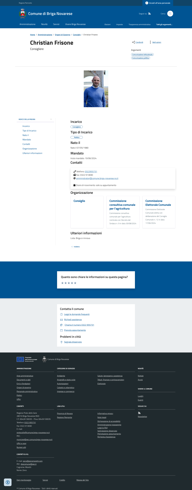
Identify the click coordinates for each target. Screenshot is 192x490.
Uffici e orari (21, 443)
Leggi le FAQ (102, 427)
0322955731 (91, 171)
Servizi (56, 24)
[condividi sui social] (137, 42)
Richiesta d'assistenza (106, 436)
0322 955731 (30, 422)
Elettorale (101, 383)
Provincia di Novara (65, 413)
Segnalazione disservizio (107, 430)
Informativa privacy (105, 413)
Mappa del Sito (83, 479)
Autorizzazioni (62, 383)
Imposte (119, 24)
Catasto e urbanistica (65, 387)
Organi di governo (24, 387)
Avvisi (140, 379)
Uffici (19, 399)
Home (32, 34)
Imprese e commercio (65, 391)
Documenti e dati (23, 379)
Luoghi (140, 396)
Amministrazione (27, 24)
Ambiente (61, 375)
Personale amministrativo (27, 391)
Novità (44, 24)
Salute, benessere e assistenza (109, 375)
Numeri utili (21, 447)
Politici (19, 395)
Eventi (140, 399)
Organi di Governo (62, 34)
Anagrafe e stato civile (66, 379)
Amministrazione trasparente (109, 424)
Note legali (101, 417)
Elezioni (107, 24)
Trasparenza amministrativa (139, 24)
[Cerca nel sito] (169, 14)
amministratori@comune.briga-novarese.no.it (97, 178)
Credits (62, 479)
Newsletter (142, 416)
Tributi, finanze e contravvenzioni (110, 379)
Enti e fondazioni (23, 383)
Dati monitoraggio (24, 479)
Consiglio (77, 34)
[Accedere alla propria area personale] (157, 3)
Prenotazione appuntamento (109, 433)
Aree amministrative (25, 375)
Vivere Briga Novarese (75, 24)
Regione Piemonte (25, 3)
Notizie (141, 375)
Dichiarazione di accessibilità (108, 421)
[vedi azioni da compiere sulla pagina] (155, 42)
